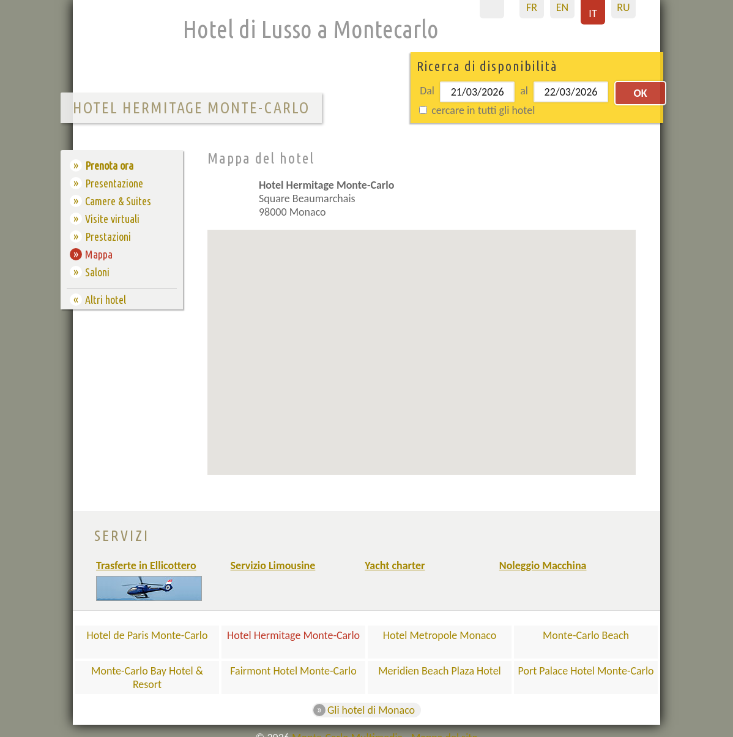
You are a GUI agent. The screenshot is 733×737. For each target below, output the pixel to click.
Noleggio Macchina (543, 565)
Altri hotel (105, 299)
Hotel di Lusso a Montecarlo (311, 29)
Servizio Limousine (273, 565)
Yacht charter (395, 565)
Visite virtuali (112, 219)
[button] (440, 335)
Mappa (99, 254)
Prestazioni (108, 236)
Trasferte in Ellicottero (146, 565)
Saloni (97, 272)
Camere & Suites (118, 201)
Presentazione (114, 183)
